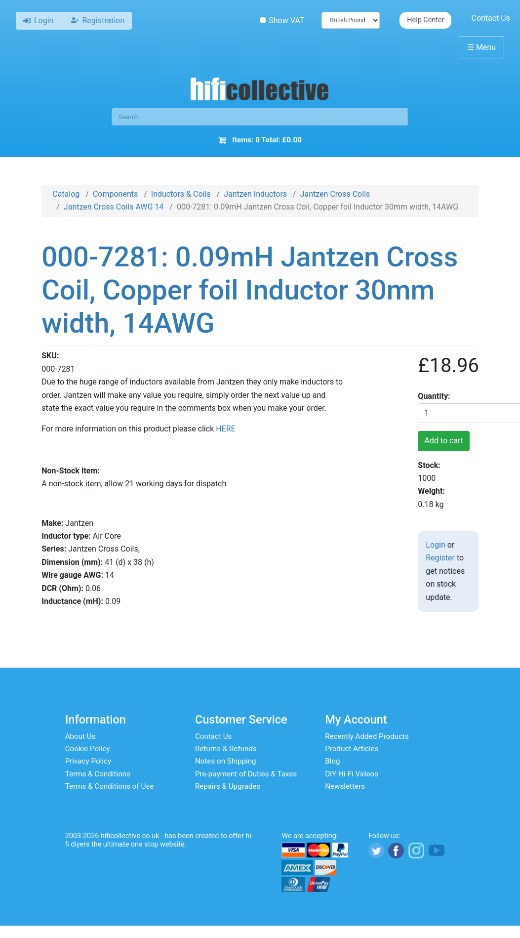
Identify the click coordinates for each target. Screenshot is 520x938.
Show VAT (282, 20)
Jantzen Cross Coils (335, 194)
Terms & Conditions (97, 773)
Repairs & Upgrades (227, 786)
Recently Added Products (367, 736)
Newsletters (345, 786)
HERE (225, 428)
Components (115, 194)
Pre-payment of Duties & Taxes (246, 773)
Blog (332, 761)
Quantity (433, 396)
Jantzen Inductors (255, 194)
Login (435, 545)
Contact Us (490, 18)
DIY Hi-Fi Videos (351, 773)
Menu (481, 47)
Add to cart (443, 440)
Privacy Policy (88, 761)
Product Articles (352, 748)
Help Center (425, 20)
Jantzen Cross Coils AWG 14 (113, 207)
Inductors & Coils (181, 194)
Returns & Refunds (226, 748)
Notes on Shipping (225, 761)
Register (440, 557)
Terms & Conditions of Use (109, 786)
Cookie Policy (87, 748)
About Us (80, 736)
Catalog (66, 194)
